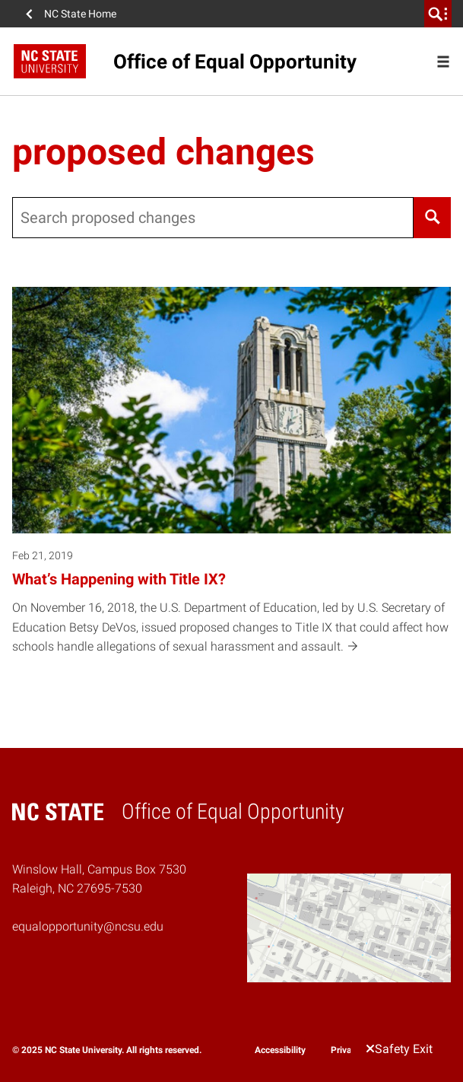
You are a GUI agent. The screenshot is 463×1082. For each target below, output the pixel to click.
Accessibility (280, 1050)
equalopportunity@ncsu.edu (87, 926)
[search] (438, 13)
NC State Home (80, 14)
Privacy (345, 1050)
